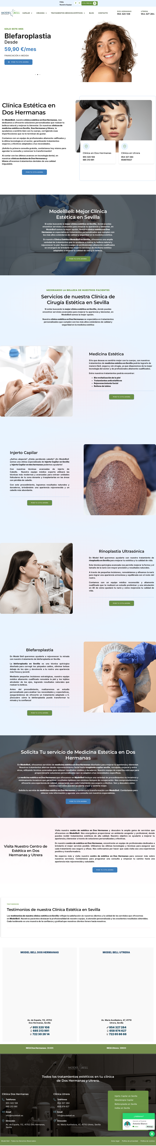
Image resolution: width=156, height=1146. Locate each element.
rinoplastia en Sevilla (99, 561)
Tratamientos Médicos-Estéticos (68, 13)
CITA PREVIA (87, 3)
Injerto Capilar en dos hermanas (27, 465)
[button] (35, 74)
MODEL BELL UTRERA (116, 953)
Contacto (103, 13)
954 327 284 (147, 14)
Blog (91, 13)
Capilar (27, 13)
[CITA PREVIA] (94, 3)
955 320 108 (123, 14)
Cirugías (41, 13)
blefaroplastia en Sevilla (27, 664)
